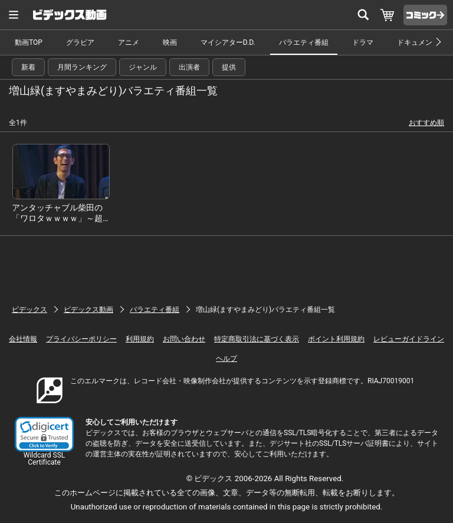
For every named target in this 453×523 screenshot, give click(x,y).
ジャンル (143, 67)
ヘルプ (226, 358)
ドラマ (362, 42)
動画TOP (28, 42)
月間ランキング (82, 67)
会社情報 (23, 339)
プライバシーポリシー (81, 339)
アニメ (128, 42)
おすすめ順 (426, 123)
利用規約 (140, 339)
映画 (170, 42)
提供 (229, 67)
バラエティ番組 (304, 42)
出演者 (189, 67)
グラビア (80, 42)
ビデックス (29, 309)
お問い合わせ (184, 339)
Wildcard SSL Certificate (44, 458)
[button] (44, 434)
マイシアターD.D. (228, 42)
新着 (28, 67)
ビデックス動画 (88, 309)
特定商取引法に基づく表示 (256, 339)
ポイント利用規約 (336, 339)
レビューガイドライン (408, 339)
